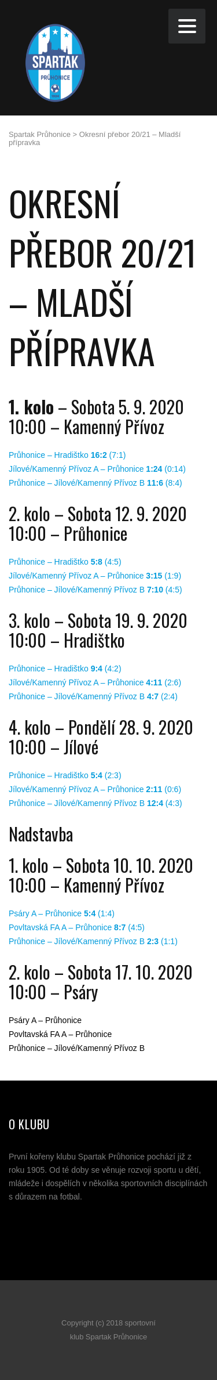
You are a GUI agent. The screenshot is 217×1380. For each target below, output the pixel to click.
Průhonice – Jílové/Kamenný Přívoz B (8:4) (95, 482)
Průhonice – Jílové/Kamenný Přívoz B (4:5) (95, 589)
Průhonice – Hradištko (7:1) (67, 455)
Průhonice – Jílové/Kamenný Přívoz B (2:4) (93, 696)
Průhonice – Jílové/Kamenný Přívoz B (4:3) (95, 803)
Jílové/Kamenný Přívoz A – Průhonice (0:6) (95, 789)
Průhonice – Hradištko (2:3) (65, 775)
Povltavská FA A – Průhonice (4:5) (77, 927)
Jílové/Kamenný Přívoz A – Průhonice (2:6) (95, 682)
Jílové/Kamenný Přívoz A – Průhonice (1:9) (95, 575)
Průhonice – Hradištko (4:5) (65, 561)
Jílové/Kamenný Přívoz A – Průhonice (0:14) (97, 469)
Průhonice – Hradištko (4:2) (65, 668)
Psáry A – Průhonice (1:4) (62, 913)
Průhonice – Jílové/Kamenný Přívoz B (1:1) (93, 941)
